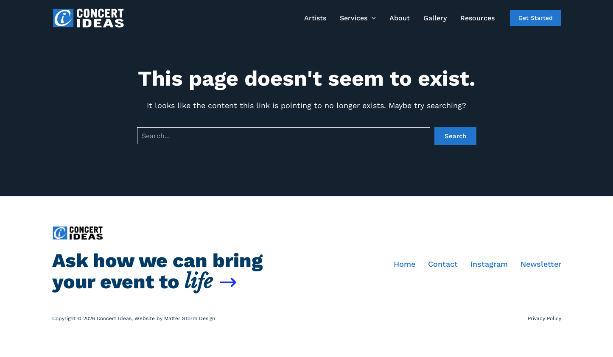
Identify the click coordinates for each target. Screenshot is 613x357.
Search (455, 136)
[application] (371, 18)
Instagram (489, 263)
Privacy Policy (544, 318)
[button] (358, 18)
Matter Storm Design (189, 318)
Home (404, 263)
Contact (443, 263)
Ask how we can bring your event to (157, 271)
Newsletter (541, 263)
